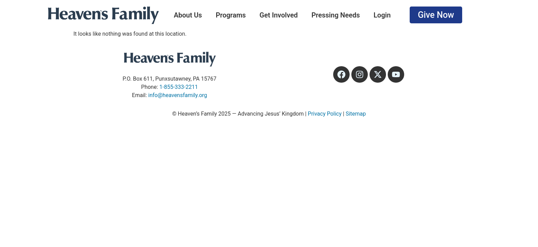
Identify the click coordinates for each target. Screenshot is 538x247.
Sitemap (356, 113)
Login (382, 15)
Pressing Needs (336, 15)
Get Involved (278, 15)
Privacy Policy (325, 113)
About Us (188, 15)
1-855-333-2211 (179, 87)
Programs (231, 15)
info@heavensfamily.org (177, 95)
